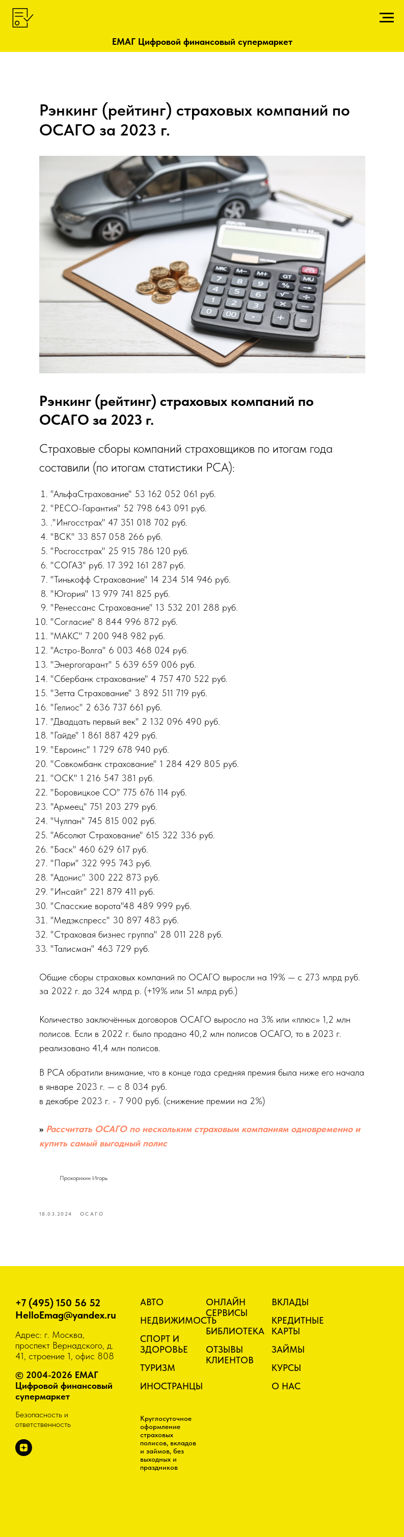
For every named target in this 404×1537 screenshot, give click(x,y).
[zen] (23, 1453)
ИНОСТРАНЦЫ (171, 1386)
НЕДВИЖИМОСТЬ (178, 1320)
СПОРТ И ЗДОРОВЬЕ (164, 1344)
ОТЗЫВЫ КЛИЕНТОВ (230, 1354)
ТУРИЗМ (157, 1367)
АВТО (152, 1302)
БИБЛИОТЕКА (235, 1331)
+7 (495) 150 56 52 (57, 1303)
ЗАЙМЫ (288, 1349)
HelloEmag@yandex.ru (65, 1315)
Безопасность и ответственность (43, 1419)
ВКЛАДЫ (290, 1302)
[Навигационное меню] (387, 18)
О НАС (286, 1386)
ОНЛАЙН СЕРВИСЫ (227, 1307)
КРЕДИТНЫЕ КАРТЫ (298, 1325)
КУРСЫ (286, 1367)
